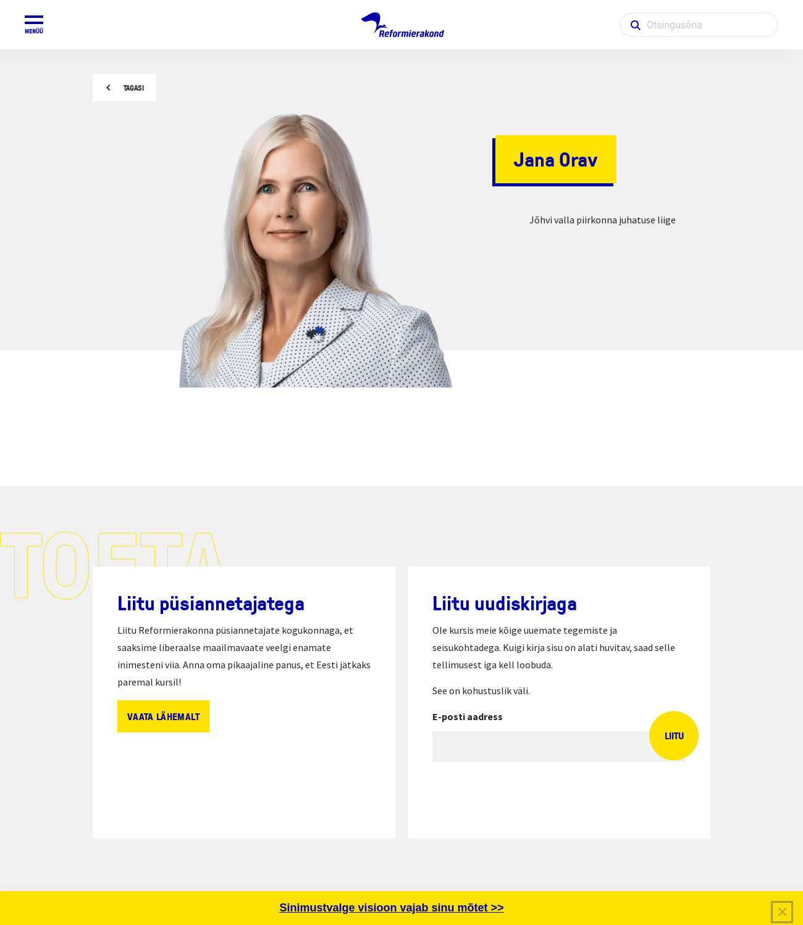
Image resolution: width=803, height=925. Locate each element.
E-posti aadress (467, 716)
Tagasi (134, 88)
